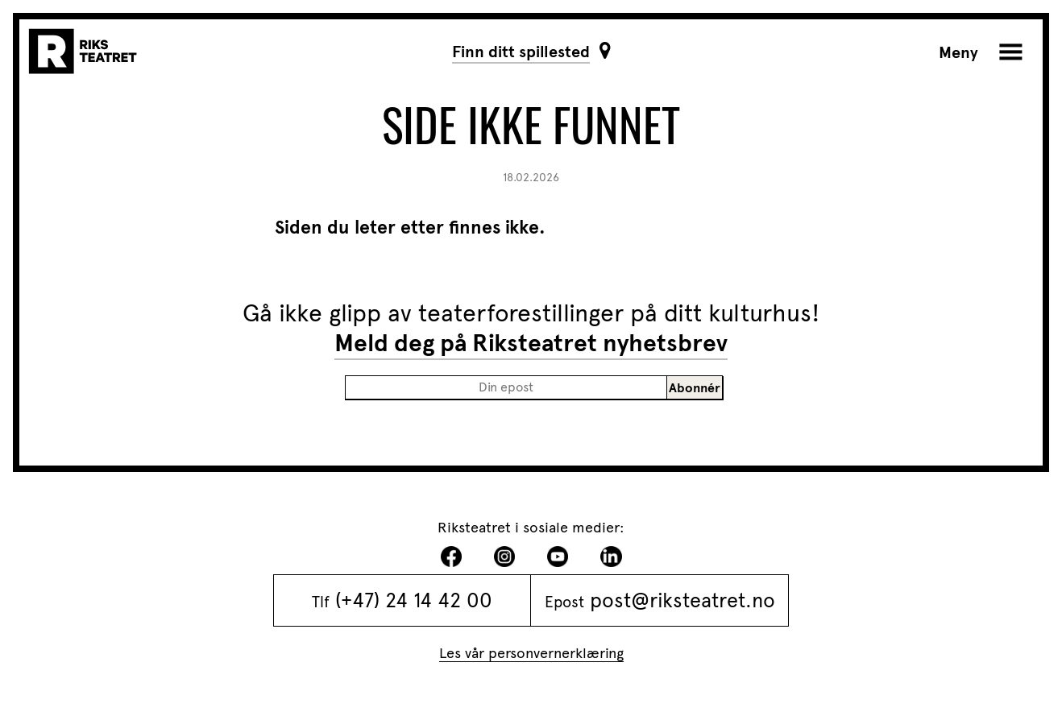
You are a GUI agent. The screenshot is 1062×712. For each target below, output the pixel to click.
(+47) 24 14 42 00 (413, 600)
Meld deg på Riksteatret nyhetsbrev (531, 343)
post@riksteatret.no (682, 600)
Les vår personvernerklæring (531, 652)
